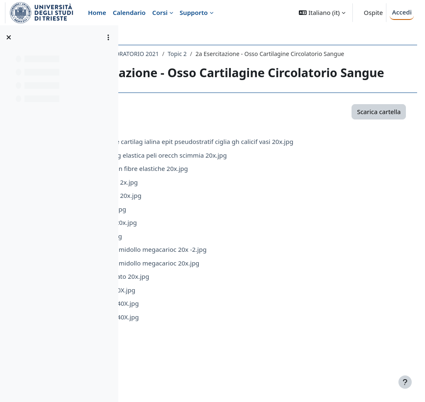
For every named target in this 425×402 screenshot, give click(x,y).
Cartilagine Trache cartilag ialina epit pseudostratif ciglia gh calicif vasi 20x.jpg (277, 179)
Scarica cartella (363, 149)
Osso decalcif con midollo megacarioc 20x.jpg (230, 300)
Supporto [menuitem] (194, 12)
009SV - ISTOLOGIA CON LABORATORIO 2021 (195, 54)
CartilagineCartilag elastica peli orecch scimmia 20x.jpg (244, 192)
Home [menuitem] (97, 12)
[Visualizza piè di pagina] (405, 382)
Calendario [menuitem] (129, 12)
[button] (321, 12)
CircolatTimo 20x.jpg (194, 246)
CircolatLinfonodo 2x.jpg (199, 219)
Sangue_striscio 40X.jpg (198, 327)
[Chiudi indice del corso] (8, 37)
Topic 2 (274, 54)
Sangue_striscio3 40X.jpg (200, 354)
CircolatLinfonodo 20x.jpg (201, 233)
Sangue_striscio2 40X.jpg (200, 340)
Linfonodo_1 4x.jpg (192, 273)
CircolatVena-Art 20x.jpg (199, 260)
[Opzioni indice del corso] (108, 37)
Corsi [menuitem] (160, 12)
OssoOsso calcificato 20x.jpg (205, 313)
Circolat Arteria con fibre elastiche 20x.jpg (225, 206)
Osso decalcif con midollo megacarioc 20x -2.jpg (234, 287)
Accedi (402, 12)
